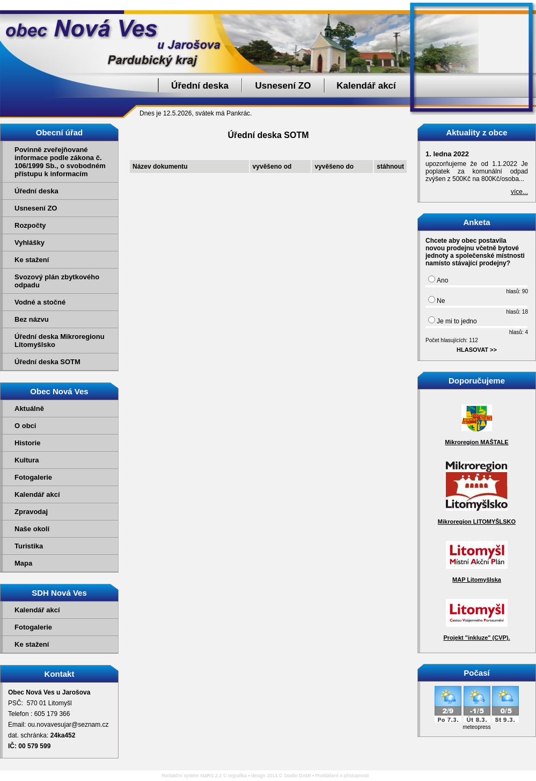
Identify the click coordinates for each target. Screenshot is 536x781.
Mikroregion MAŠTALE (476, 442)
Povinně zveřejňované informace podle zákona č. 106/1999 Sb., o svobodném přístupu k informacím (60, 162)
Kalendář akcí (366, 86)
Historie (27, 443)
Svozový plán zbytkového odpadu (56, 281)
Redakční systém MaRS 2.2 (192, 775)
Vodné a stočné (39, 302)
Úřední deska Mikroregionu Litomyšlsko (59, 340)
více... (519, 192)
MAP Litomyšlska (476, 579)
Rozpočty (30, 225)
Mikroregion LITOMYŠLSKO (477, 521)
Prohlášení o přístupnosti (342, 775)
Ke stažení (31, 260)
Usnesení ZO (283, 86)
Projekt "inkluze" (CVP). (476, 637)
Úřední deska (200, 86)
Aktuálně (29, 408)
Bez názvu (31, 319)
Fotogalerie (33, 477)
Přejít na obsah (511, 5)
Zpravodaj (31, 512)
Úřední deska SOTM (47, 362)
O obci (25, 426)
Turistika (28, 546)
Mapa (23, 563)
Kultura (26, 460)
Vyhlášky (29, 242)
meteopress (476, 727)
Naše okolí (31, 529)
